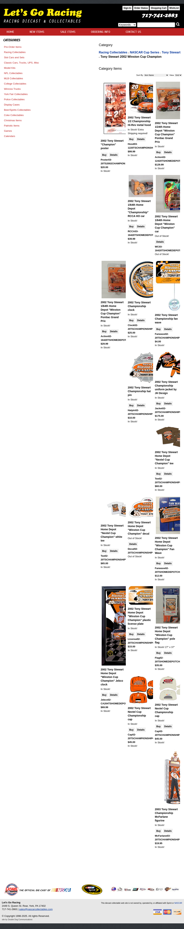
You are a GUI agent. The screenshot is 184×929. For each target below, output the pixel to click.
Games (8, 130)
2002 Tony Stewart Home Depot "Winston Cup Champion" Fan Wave (166, 545)
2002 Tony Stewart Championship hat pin (139, 391)
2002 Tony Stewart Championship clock (139, 306)
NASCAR (178, 903)
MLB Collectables (13, 78)
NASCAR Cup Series (144, 52)
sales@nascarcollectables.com (36, 909)
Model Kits (9, 68)
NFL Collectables (13, 73)
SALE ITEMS (67, 32)
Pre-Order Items (12, 47)
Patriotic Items (11, 125)
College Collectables (15, 83)
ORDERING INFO (100, 32)
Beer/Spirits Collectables (17, 109)
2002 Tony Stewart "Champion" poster (112, 144)
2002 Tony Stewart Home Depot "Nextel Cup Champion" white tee (112, 533)
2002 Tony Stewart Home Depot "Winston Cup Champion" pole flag (166, 635)
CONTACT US (133, 32)
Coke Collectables (14, 115)
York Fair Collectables (16, 94)
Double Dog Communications (20, 920)
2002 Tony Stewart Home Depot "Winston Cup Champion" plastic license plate (139, 616)
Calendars (9, 136)
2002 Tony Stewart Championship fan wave (166, 318)
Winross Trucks (12, 89)
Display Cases (12, 104)
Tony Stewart (171, 52)
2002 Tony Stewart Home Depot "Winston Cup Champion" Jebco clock (112, 677)
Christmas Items (13, 120)
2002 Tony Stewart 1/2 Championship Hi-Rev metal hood (139, 121)
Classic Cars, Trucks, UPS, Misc (21, 62)
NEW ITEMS (37, 32)
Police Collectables (14, 99)
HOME (10, 32)
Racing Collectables (15, 52)
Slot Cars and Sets (14, 57)
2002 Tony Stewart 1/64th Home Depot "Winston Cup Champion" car (166, 224)
